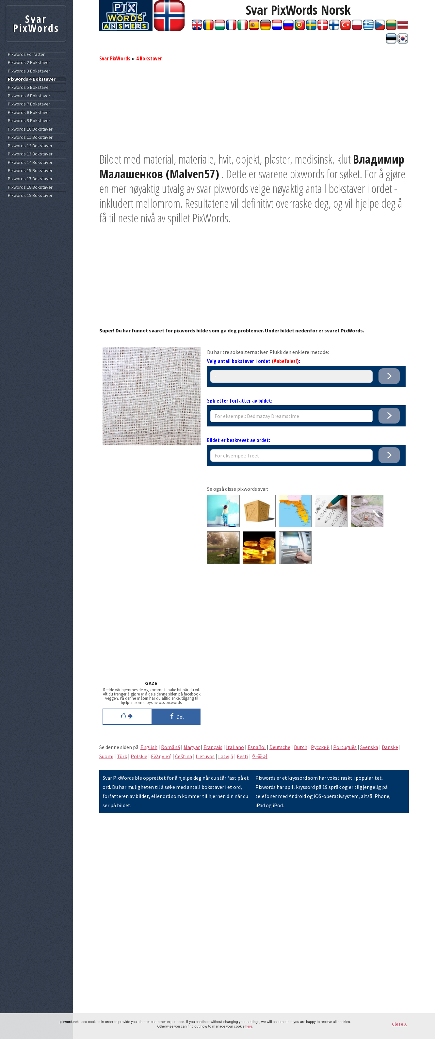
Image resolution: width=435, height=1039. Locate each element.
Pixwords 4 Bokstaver (32, 79)
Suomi (106, 756)
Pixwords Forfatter (26, 54)
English (148, 747)
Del (176, 716)
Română (170, 747)
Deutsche (279, 747)
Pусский (320, 747)
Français (212, 747)
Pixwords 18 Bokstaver (30, 187)
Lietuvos (205, 756)
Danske (390, 747)
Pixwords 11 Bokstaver (30, 137)
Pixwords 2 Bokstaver (29, 62)
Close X (399, 1024)
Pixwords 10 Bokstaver (30, 129)
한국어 (259, 756)
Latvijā (225, 756)
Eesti (242, 756)
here (248, 1026)
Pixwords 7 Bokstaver (29, 104)
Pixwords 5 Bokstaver (29, 87)
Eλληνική (161, 756)
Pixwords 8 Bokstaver (29, 112)
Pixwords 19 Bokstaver (30, 195)
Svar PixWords (114, 58)
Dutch (300, 747)
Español (257, 747)
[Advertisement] (254, 106)
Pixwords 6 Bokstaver (29, 96)
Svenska (369, 747)
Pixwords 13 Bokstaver (30, 154)
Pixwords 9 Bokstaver (29, 121)
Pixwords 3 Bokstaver (29, 71)
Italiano (235, 747)
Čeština (183, 756)
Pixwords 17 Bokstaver (30, 179)
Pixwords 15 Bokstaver (30, 170)
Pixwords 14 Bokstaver (30, 162)
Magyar (192, 747)
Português (345, 747)
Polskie (139, 756)
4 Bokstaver (149, 58)
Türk (122, 756)
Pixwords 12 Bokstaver (30, 146)
